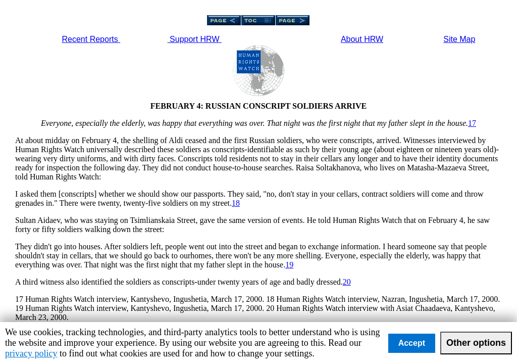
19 (289, 264)
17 (472, 123)
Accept (411, 343)
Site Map (459, 39)
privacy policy (31, 353)
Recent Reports (91, 39)
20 (347, 282)
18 (236, 203)
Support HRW (195, 39)
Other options (476, 343)
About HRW (362, 39)
